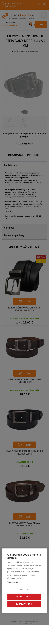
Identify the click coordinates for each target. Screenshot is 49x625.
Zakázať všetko (24, 604)
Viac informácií (12, 582)
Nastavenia (24, 589)
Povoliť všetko (24, 597)
